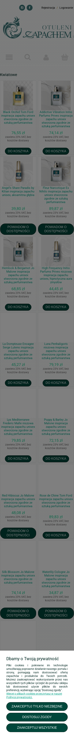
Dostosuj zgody (37, 717)
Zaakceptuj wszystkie (37, 727)
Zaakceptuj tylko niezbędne (36, 706)
